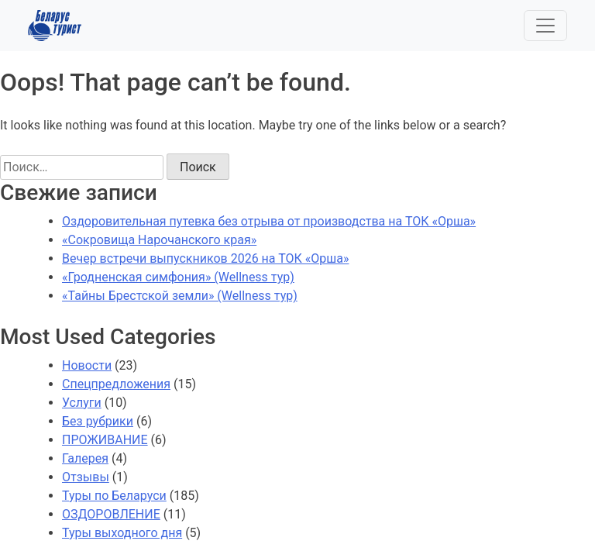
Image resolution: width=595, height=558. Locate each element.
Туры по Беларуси (114, 495)
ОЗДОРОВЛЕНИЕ (111, 514)
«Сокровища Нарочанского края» (159, 239)
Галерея (85, 458)
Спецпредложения (116, 384)
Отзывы (85, 477)
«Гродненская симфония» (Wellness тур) (178, 277)
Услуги (81, 402)
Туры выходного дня (122, 532)
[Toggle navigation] (545, 25)
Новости (87, 365)
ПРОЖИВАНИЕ (105, 439)
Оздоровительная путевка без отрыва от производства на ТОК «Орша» (269, 221)
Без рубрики (97, 421)
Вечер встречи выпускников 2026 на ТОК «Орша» (205, 258)
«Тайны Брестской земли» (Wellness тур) (180, 295)
